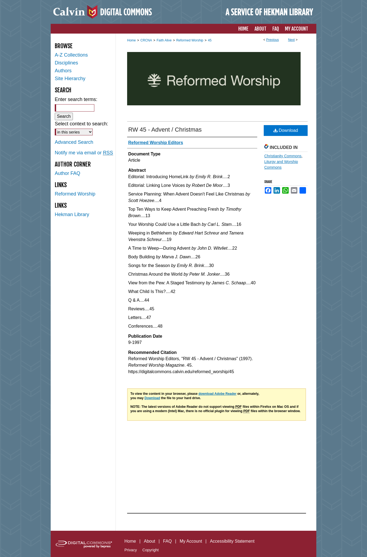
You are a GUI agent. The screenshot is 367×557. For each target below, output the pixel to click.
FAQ (167, 541)
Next (291, 40)
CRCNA (146, 40)
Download (285, 130)
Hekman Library (72, 214)
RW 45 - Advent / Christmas (165, 129)
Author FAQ (67, 173)
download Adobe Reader (217, 394)
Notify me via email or (84, 153)
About (149, 541)
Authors (63, 70)
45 (209, 40)
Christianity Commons (282, 156)
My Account (191, 541)
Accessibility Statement (232, 541)
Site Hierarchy (70, 78)
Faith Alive (164, 40)
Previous (272, 40)
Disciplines (66, 63)
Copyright (150, 550)
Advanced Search (74, 142)
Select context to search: (81, 123)
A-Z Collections (71, 55)
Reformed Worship (189, 40)
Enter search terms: (76, 99)
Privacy (130, 550)
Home (131, 40)
